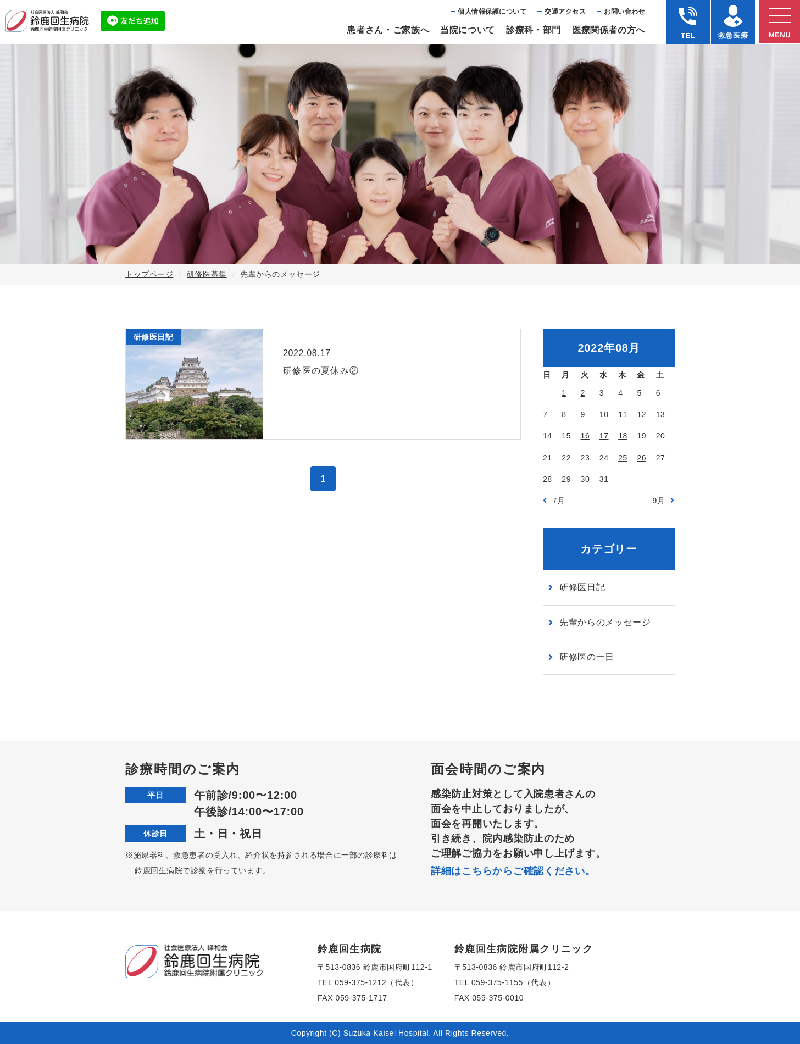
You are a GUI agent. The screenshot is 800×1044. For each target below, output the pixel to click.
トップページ (149, 274)
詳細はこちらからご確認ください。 (513, 870)
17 (604, 435)
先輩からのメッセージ (605, 622)
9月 (659, 500)
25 (622, 457)
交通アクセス (565, 11)
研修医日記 (582, 587)
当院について (467, 30)
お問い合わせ (624, 11)
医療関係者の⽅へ (608, 30)
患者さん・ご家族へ (388, 30)
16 (585, 435)
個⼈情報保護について (492, 11)
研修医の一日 (586, 657)
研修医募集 (207, 274)
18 (622, 435)
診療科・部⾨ (533, 30)
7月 (559, 500)
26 (641, 457)
